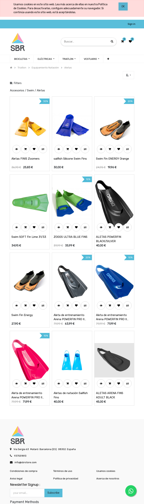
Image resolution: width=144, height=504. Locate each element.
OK (123, 6)
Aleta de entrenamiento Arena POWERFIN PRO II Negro (69, 304)
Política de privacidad (65, 460)
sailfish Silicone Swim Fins (70, 154)
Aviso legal (16, 460)
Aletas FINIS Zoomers (25, 154)
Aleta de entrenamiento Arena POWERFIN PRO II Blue (111, 304)
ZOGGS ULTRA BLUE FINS (70, 228)
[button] (108, 59)
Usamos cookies (105, 453)
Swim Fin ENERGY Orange (112, 154)
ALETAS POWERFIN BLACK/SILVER (108, 230)
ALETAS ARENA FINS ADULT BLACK (109, 377)
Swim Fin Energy (22, 301)
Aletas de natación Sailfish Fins (71, 377)
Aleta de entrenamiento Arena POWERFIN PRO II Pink (26, 378)
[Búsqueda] (112, 42)
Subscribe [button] (53, 475)
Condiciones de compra (23, 453)
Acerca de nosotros (107, 460)
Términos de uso (62, 453)
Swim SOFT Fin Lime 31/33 (28, 228)
